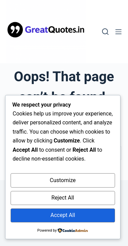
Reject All (63, 197)
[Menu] (118, 32)
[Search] (105, 31)
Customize (63, 180)
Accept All (63, 215)
